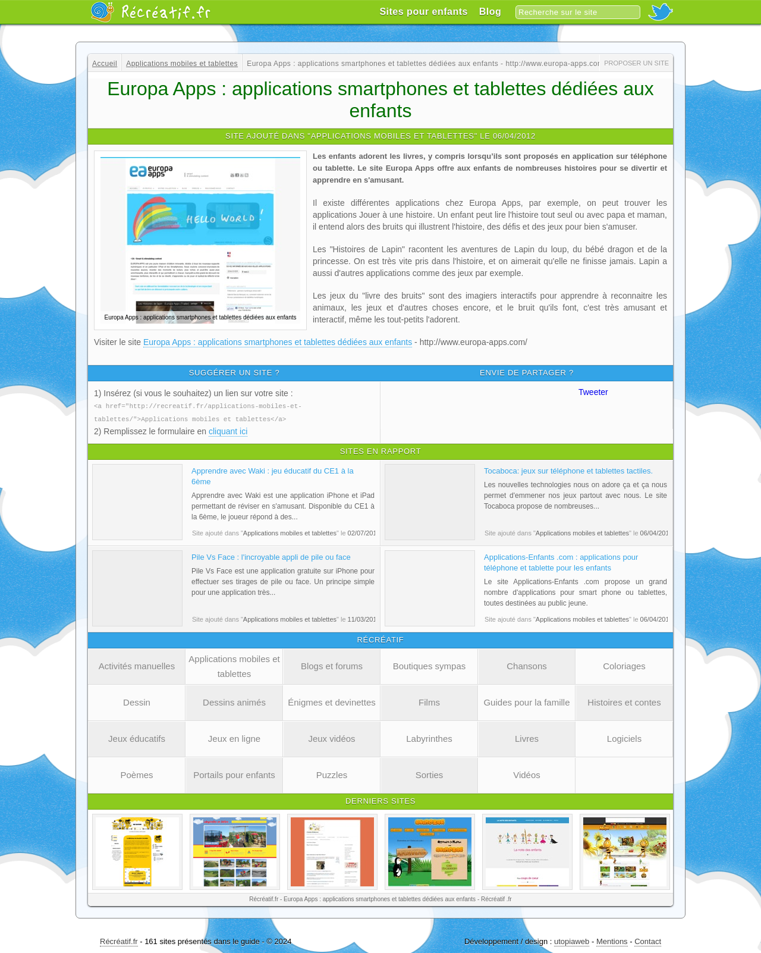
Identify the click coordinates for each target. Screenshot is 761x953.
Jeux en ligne (234, 737)
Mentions (612, 940)
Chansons (527, 665)
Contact (647, 940)
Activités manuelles (137, 665)
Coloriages (624, 665)
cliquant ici (228, 430)
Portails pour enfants (234, 774)
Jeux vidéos (331, 737)
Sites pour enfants (423, 12)
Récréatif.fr (119, 940)
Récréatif (150, 12)
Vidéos (526, 774)
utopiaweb (571, 940)
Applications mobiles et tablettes (233, 665)
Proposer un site (636, 63)
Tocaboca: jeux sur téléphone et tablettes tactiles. (568, 469)
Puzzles (332, 774)
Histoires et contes (624, 701)
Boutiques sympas (429, 665)
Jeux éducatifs (136, 737)
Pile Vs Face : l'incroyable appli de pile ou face (271, 555)
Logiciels (624, 737)
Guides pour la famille (526, 701)
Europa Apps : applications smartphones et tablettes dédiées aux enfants (277, 342)
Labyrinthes (429, 737)
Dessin (136, 701)
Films (429, 701)
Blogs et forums (332, 665)
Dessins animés (234, 701)
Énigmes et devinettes (332, 701)
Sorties (430, 774)
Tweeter (593, 392)
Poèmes (136, 774)
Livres (527, 737)
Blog (490, 12)
